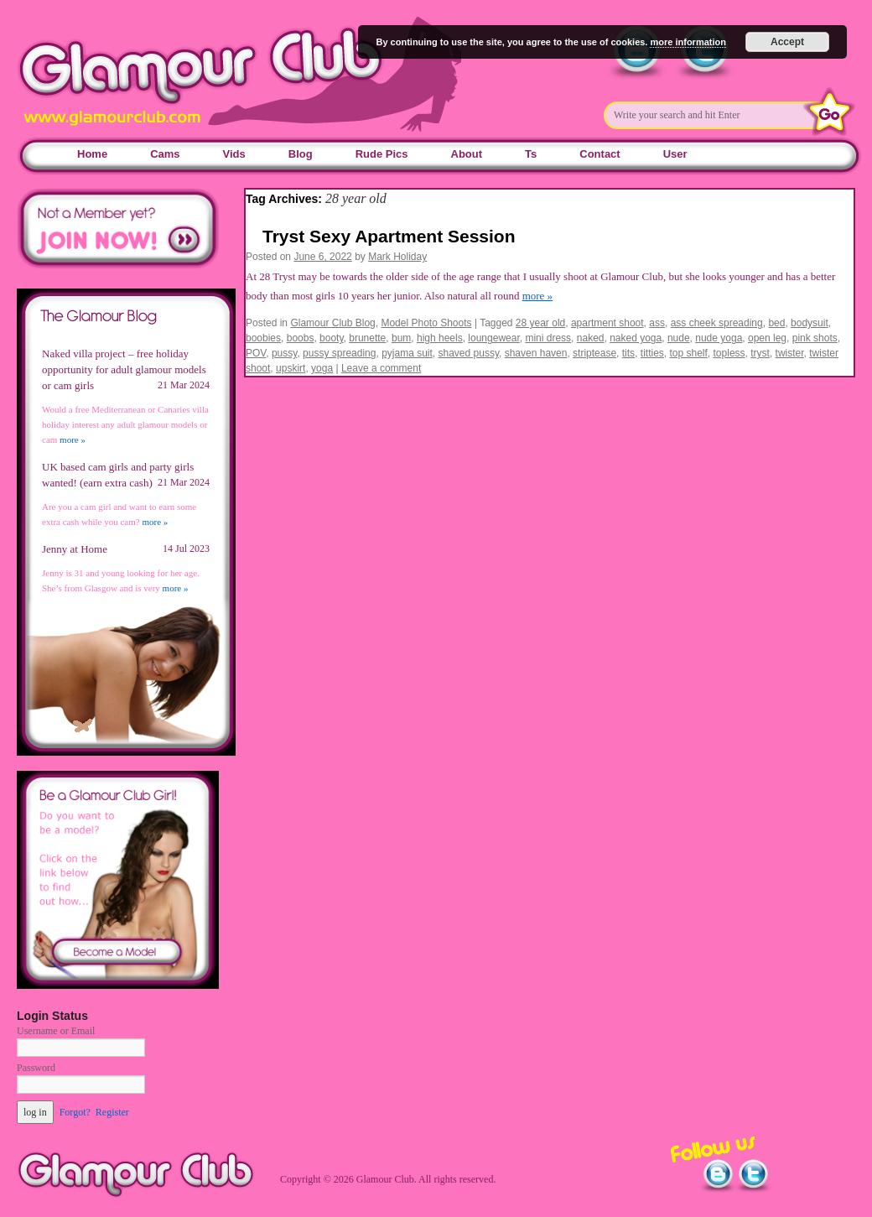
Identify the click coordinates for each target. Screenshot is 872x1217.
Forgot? (75, 1112)
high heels (440, 338)
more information (687, 42)
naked (591, 338)
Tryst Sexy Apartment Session (389, 236)
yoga (322, 368)
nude (678, 338)
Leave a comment (381, 368)
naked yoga (636, 338)
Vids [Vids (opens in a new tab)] (234, 154)
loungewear (493, 338)
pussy (284, 353)
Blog (300, 154)
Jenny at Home (74, 549)
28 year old (540, 323)
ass (657, 323)
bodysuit (809, 323)
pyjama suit (407, 353)
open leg (767, 338)
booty (331, 338)
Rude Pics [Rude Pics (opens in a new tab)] (382, 154)
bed (776, 323)
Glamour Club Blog (332, 323)
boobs (300, 338)
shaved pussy (469, 353)
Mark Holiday (397, 257)
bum (401, 338)
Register (112, 1112)
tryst (760, 353)
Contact (599, 154)
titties (652, 353)
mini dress (548, 338)
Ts (531, 154)
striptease (594, 353)
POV (256, 353)
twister (790, 353)
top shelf (688, 353)
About (467, 154)
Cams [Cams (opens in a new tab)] (164, 154)
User (675, 154)
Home (92, 154)
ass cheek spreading (717, 323)
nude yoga (718, 338)
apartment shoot (607, 323)
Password (36, 1068)
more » (537, 295)
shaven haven (536, 353)
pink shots (815, 338)
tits (628, 353)
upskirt (290, 368)
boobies (263, 338)
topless (729, 353)
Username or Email (56, 1031)
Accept (787, 42)
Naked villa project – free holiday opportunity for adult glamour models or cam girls (124, 369)
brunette (367, 338)
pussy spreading (339, 353)
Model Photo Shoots (426, 323)
